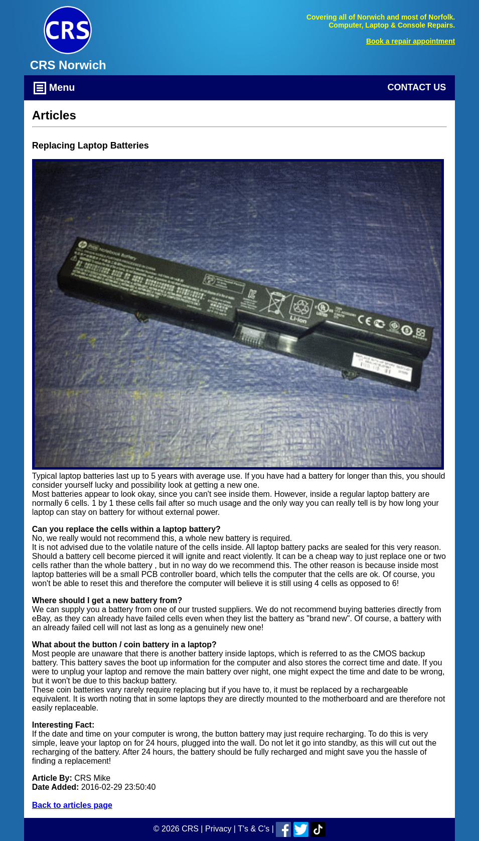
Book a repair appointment (410, 41)
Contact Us (417, 87)
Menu (54, 88)
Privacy (218, 828)
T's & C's (253, 828)
